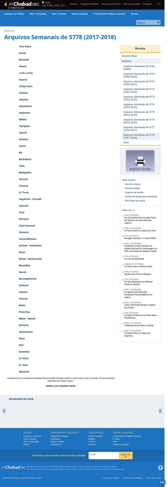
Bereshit (24, 59)
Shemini (24, 232)
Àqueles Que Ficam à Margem (137, 274)
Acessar (74, 3)
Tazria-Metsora (27, 238)
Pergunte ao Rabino (90, 3)
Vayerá (23, 79)
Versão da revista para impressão (141, 196)
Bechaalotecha (28, 278)
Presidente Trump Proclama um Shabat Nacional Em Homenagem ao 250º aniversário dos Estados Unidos (140, 248)
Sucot (22, 53)
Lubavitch (62, 467)
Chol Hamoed (27, 225)
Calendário (55, 439)
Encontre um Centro (111, 3)
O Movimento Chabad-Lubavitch (109, 13)
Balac (22, 305)
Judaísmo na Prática (14, 13)
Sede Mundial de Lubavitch (107, 467)
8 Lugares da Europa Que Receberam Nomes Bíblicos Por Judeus (138, 295)
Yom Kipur (25, 46)
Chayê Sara (26, 86)
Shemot (23, 139)
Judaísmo (97, 469)
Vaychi (23, 132)
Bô (20, 152)
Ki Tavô (23, 365)
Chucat (23, 298)
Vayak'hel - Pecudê (30, 199)
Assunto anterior (133, 184)
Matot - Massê (27, 318)
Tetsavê (23, 185)
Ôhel (115, 442)
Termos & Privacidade (132, 478)
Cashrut (91, 442)
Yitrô (22, 165)
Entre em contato (153, 478)
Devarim (24, 325)
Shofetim (24, 351)
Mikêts (23, 119)
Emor (22, 252)
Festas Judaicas (95, 436)
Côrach (23, 292)
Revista (134, 13)
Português (147, 3)
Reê (21, 345)
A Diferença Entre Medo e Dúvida (139, 325)
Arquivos (9, 30)
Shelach (24, 285)
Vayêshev (24, 112)
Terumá (23, 179)
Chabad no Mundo (121, 444)
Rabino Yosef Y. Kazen (68, 469)
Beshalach (25, 159)
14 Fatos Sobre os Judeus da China (140, 230)
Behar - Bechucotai (30, 258)
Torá (90, 469)
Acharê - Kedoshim (30, 245)
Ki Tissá (23, 192)
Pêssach (24, 219)
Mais (126, 142)
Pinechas (24, 311)
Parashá (92, 444)
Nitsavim (24, 371)
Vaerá (22, 146)
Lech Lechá (26, 73)
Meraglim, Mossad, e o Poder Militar (140, 238)
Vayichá (23, 205)
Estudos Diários (58, 442)
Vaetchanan (26, 331)
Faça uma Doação (131, 3)
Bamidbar (24, 265)
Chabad (54, 467)
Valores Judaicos (80, 13)
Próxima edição (132, 188)
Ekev (22, 338)
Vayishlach (25, 106)
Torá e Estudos (58, 13)
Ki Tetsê (23, 358)
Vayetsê (23, 99)
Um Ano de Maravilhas (134, 259)
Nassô (22, 272)
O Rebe (116, 439)
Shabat (91, 439)
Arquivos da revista (134, 192)
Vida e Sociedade (37, 13)
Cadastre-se (56, 444)
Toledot (23, 92)
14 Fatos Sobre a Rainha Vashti (138, 266)
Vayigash (24, 126)
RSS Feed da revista (135, 200)
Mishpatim (25, 172)
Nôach (23, 66)
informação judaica (110, 469)
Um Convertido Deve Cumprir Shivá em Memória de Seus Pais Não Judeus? (140, 220)
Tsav (21, 212)
